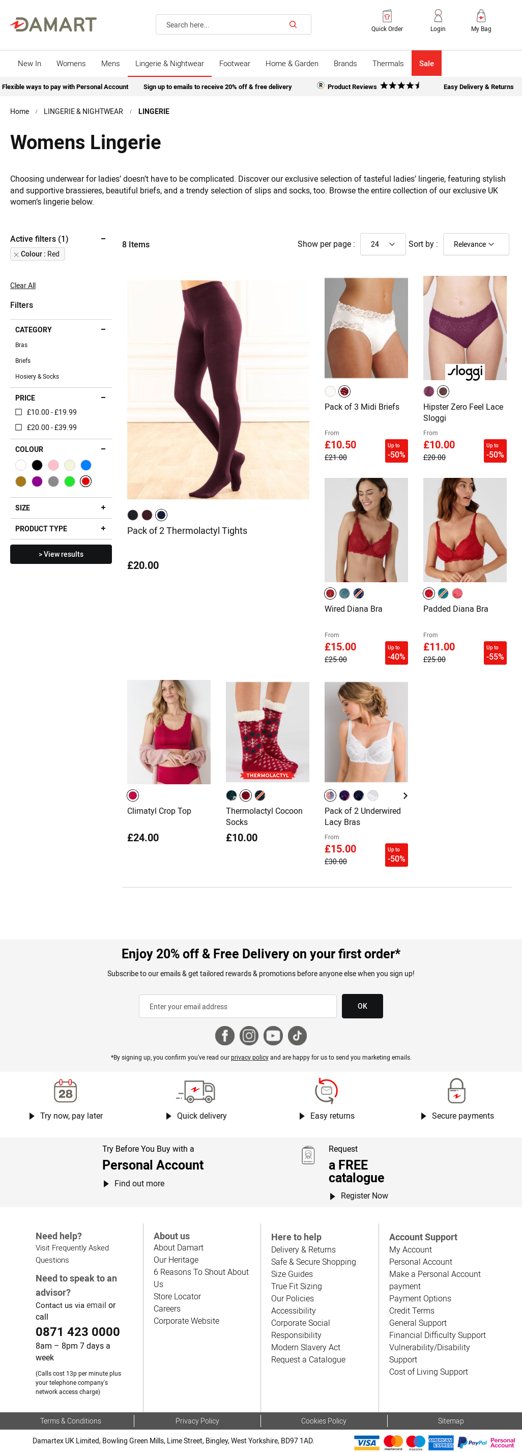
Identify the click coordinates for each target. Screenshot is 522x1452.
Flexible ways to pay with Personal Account (65, 86)
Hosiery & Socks (37, 376)
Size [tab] (22, 508)
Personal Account (420, 1261)
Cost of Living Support (428, 1371)
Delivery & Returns (303, 1249)
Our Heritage (176, 1259)
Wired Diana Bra (354, 608)
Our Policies (292, 1298)
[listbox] (148, 515)
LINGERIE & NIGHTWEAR (83, 111)
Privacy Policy (197, 1421)
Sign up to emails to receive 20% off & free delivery (217, 86)
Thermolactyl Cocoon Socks (264, 816)
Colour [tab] (29, 449)
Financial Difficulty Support (437, 1335)
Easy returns (332, 1115)
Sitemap (451, 1421)
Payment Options (420, 1298)
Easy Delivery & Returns (479, 86)
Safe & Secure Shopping (313, 1261)
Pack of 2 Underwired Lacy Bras (363, 816)
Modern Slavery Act (305, 1347)
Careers (167, 1308)
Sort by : (423, 243)
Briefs (23, 360)
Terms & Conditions (70, 1421)
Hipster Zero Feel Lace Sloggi (463, 412)
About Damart (179, 1247)
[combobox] (233, 24)
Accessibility (293, 1310)
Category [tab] (33, 329)
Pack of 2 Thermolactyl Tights (187, 530)
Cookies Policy (323, 1421)
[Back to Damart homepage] (53, 24)
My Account (410, 1249)
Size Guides (292, 1273)
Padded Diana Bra (455, 608)
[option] (132, 515)
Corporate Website (186, 1320)
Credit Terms (411, 1310)
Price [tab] (25, 398)
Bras (21, 344)
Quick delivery (202, 1115)
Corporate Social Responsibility (300, 1329)
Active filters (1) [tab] (39, 239)
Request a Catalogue (308, 1359)
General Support (418, 1322)
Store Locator (177, 1296)
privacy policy (250, 1057)
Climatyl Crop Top (159, 810)
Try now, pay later (71, 1115)
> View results (61, 554)
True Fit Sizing (296, 1286)
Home (19, 111)
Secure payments (463, 1115)
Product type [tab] (41, 528)
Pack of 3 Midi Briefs (362, 406)
